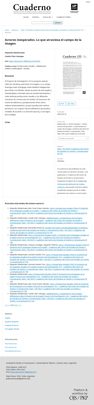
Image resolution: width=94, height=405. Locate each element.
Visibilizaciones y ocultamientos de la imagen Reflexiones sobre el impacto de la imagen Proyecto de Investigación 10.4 (46, 294)
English (7, 318)
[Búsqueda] (42, 22)
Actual (25, 17)
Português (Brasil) (12, 329)
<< (6, 305)
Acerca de (47, 17)
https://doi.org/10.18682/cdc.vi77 (23, 372)
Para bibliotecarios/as (13, 351)
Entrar (88, 2)
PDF (62, 104)
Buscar (58, 22)
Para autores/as (11, 347)
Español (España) (11, 321)
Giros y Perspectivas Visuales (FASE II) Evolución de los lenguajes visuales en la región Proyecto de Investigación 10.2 (48, 255)
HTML (72, 104)
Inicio (7, 30)
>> (20, 305)
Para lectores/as (11, 344)
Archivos (35, 17)
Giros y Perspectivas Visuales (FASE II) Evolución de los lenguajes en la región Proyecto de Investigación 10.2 (49, 285)
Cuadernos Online (64, 17)
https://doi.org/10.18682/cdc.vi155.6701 (24, 61)
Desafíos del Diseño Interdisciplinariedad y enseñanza (66, 228)
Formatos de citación (66, 138)
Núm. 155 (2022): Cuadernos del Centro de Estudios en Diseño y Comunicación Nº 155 (52, 30)
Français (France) (11, 325)
